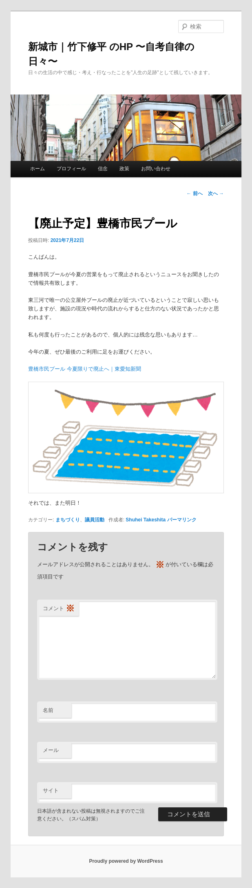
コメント (59, 609)
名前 (48, 710)
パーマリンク (182, 520)
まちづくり (67, 520)
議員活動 (94, 520)
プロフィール (71, 168)
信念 (103, 168)
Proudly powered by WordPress (126, 861)
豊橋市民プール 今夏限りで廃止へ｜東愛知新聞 (84, 369)
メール (51, 750)
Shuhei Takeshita (146, 520)
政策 (124, 168)
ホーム (37, 168)
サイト (51, 790)
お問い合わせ (155, 168)
